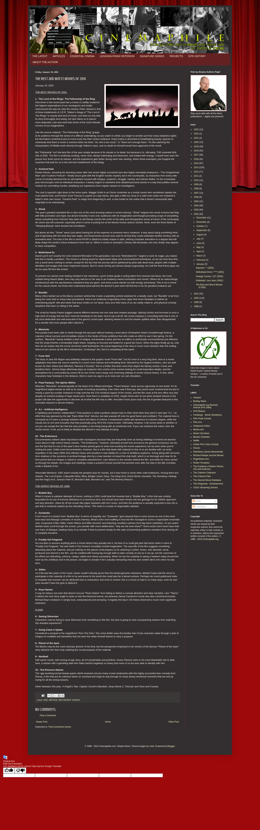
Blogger (171, 746)
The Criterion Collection (204, 472)
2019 (196, 146)
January (200, 264)
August (200, 234)
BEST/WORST (64, 700)
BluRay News (199, 401)
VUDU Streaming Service (205, 487)
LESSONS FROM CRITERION (117, 56)
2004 (196, 205)
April (198, 251)
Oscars (196, 448)
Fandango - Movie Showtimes (207, 415)
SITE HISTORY (197, 56)
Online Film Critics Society (205, 444)
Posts (196, 501)
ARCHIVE (53, 700)
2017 (196, 155)
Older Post (173, 722)
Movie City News (201, 433)
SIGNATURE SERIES (152, 56)
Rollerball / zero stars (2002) (209, 280)
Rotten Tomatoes (201, 463)
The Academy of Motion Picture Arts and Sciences (208, 467)
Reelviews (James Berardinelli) (208, 451)
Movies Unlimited (201, 437)
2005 (196, 201)
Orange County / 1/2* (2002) (209, 276)
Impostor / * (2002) (205, 268)
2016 (196, 159)
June (199, 243)
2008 (196, 188)
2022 (196, 133)
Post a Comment (48, 715)
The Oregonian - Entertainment (208, 483)
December (201, 217)
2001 (46, 700)
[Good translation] (9, 770)
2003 (196, 209)
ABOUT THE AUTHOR (45, 62)
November (201, 222)
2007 (196, 193)
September (202, 230)
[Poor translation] (20, 770)
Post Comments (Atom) (59, 727)
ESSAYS (76, 700)
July (198, 239)
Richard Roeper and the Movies (208, 455)
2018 (196, 150)
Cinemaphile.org (210, 539)
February (201, 260)
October (200, 226)
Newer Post (41, 722)
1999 (196, 302)
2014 (196, 167)
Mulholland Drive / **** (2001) (210, 272)
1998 (196, 306)
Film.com (197, 422)
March (199, 256)
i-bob (151, 746)
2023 (196, 129)
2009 (196, 184)
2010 (196, 180)
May (198, 247)
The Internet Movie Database (207, 480)
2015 (196, 163)
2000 (196, 298)
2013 (196, 172)
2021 (196, 138)
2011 (196, 176)
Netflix (196, 440)
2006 (196, 197)
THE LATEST (39, 56)
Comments (199, 506)
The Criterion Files (202, 476)
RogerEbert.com (201, 459)
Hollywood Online (201, 426)
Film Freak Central (202, 418)
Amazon (197, 397)
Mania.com (198, 429)
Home (108, 722)
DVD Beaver (199, 411)
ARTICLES (59, 56)
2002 (196, 214)
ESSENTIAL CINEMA (82, 56)
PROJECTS (176, 56)
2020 (196, 142)
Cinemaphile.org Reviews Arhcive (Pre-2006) (205, 406)
